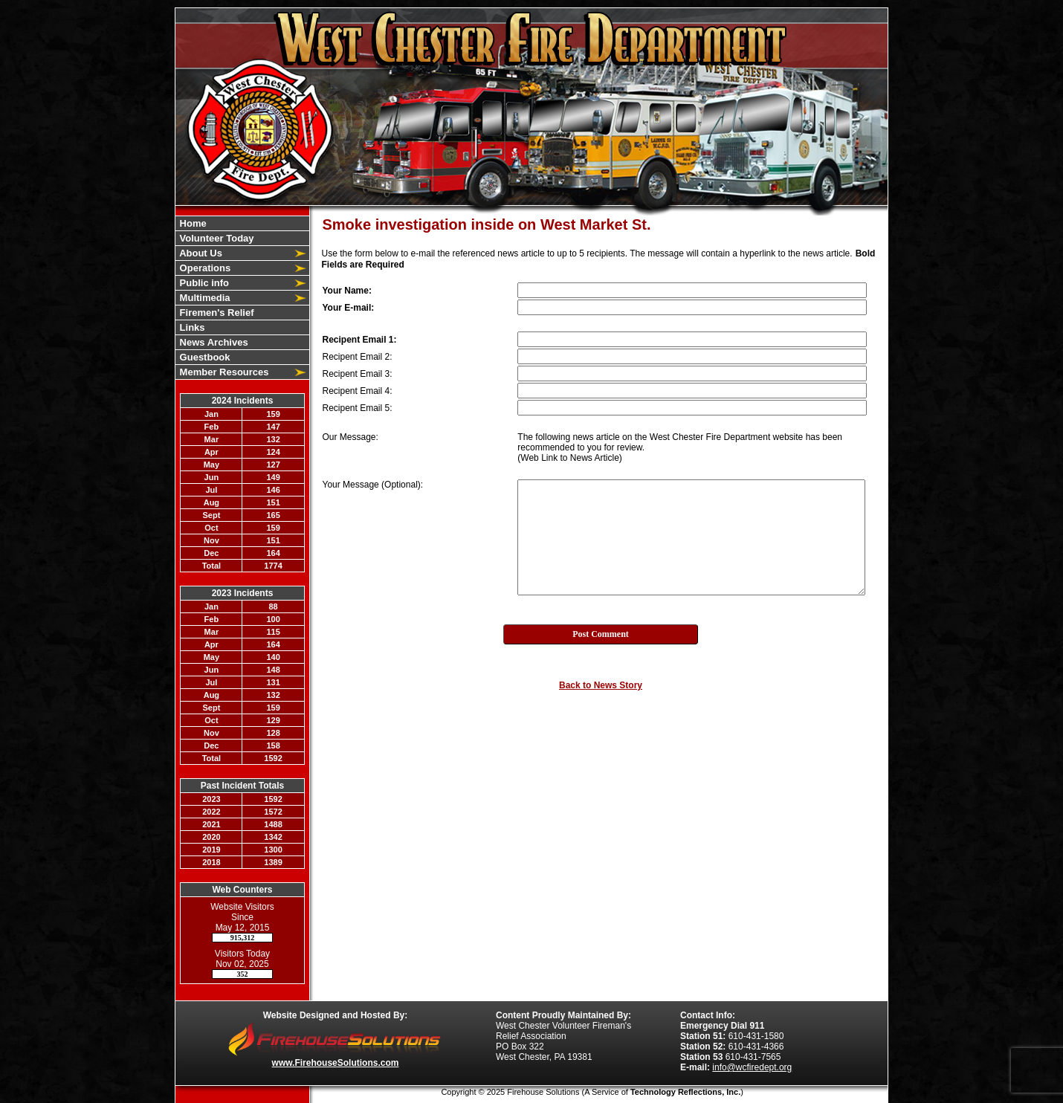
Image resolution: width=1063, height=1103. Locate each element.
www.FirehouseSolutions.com (335, 1063)
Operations (203, 268)
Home (192, 223)
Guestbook (203, 357)
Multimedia (203, 297)
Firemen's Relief (215, 312)
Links (191, 327)
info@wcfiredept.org (752, 1067)
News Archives (212, 342)
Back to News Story (600, 685)
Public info (203, 282)
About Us (199, 253)
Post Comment (600, 634)
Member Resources (223, 372)
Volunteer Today (215, 238)
